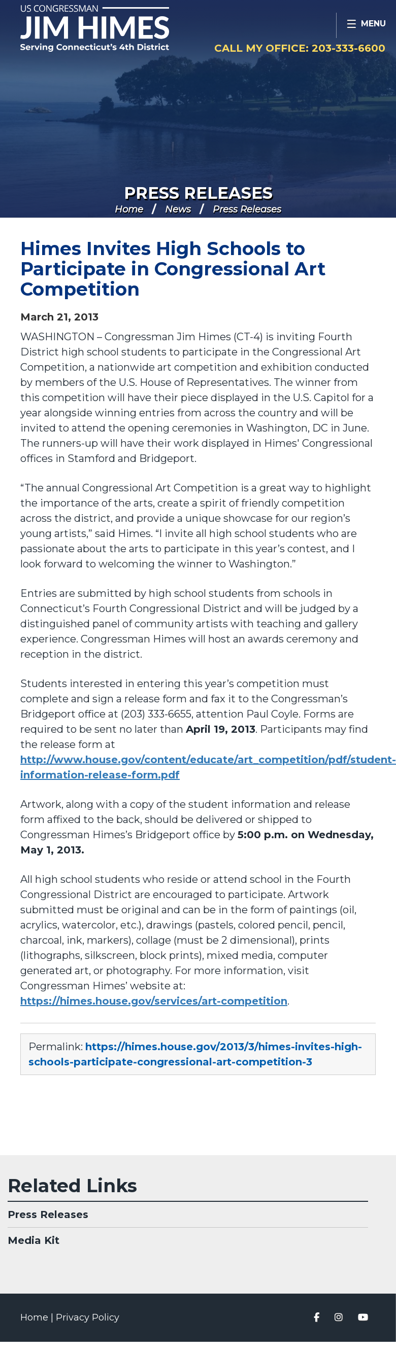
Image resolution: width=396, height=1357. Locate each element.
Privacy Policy (87, 1317)
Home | (38, 1317)
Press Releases (198, 193)
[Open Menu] (366, 25)
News (178, 209)
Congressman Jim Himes (114, 28)
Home (129, 209)
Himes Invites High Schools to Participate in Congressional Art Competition (172, 268)
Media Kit (33, 1240)
